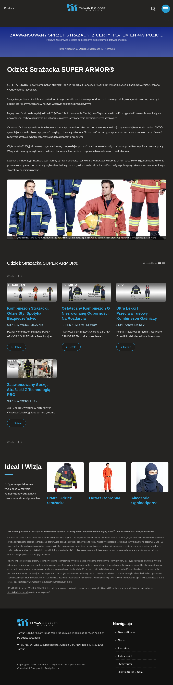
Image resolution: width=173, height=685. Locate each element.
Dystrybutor (114, 20)
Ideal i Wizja (14, 471)
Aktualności (90, 20)
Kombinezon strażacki (119, 588)
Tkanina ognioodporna (142, 588)
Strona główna (25, 20)
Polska (9, 8)
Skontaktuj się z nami (143, 20)
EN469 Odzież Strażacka (59, 500)
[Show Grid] (159, 262)
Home (61, 48)
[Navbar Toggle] (166, 9)
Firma (47, 20)
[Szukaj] (153, 8)
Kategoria (71, 48)
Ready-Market (52, 668)
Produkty (67, 20)
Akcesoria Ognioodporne (144, 500)
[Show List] (164, 262)
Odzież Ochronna (105, 498)
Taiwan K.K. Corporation (50, 664)
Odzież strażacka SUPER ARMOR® (97, 48)
